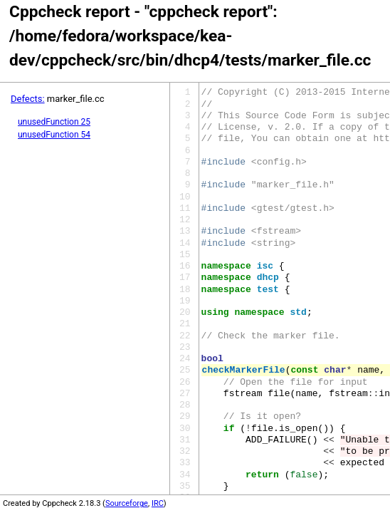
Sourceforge (126, 503)
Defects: (28, 98)
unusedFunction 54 (54, 135)
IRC (158, 503)
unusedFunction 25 (54, 122)
